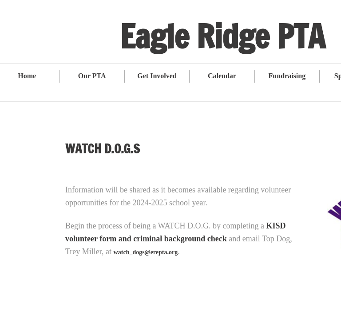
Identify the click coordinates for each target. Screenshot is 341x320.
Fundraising (287, 76)
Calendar (222, 76)
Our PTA (92, 76)
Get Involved (156, 76)
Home (27, 76)
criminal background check (180, 238)
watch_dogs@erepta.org (146, 252)
